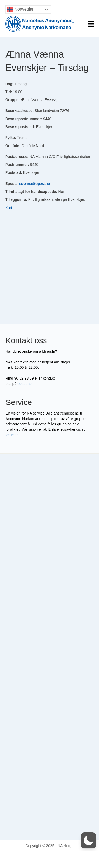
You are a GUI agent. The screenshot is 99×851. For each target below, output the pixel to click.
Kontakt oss (26, 340)
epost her (25, 383)
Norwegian (21, 9)
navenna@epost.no (34, 183)
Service (19, 402)
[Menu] (91, 23)
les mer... (13, 435)
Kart (8, 208)
